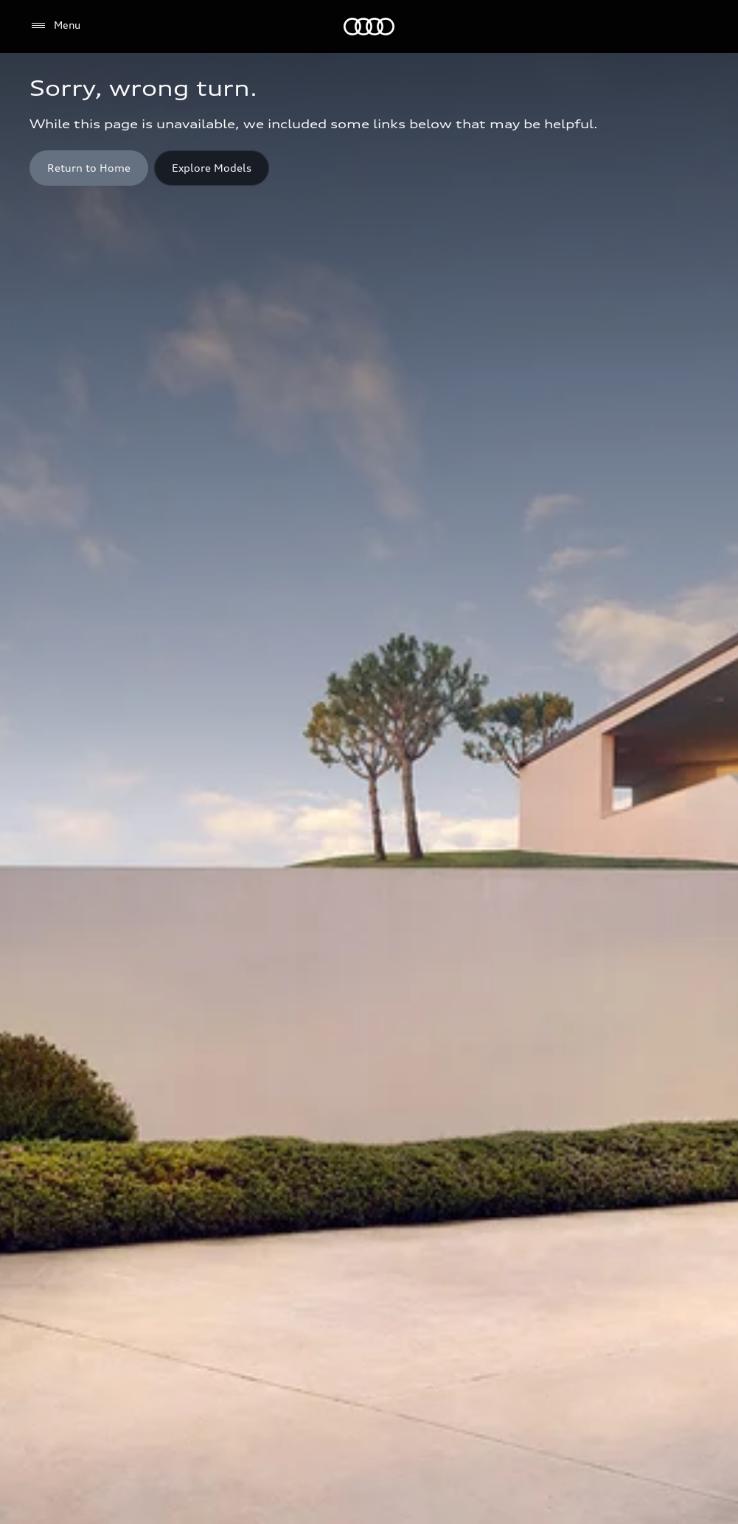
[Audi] (369, 26)
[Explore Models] (211, 168)
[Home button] (88, 168)
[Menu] (54, 26)
